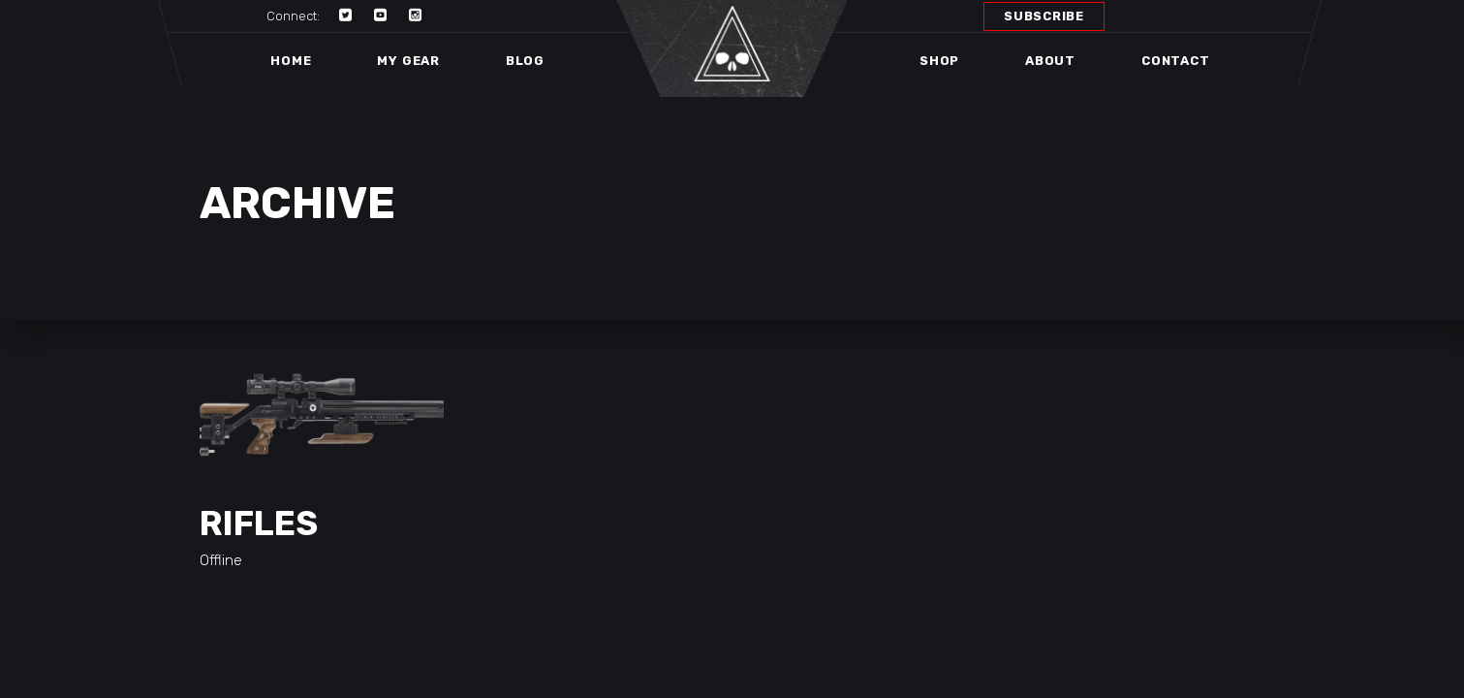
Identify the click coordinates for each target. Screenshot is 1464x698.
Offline (221, 560)
